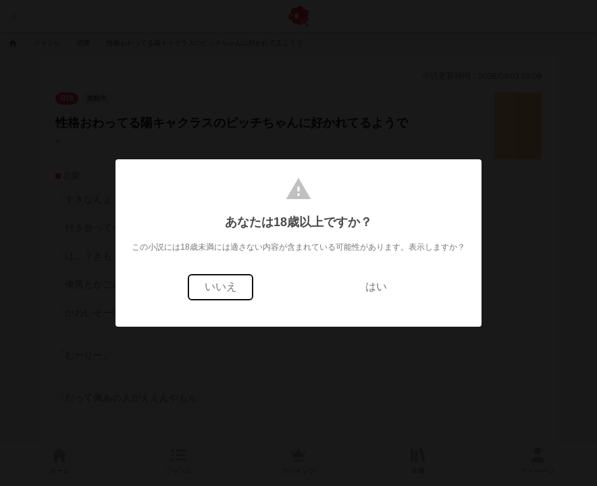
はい (376, 286)
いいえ (221, 286)
